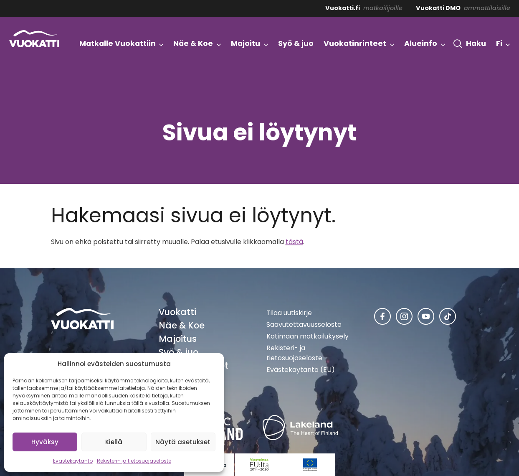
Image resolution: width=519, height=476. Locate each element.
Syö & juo (178, 352)
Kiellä (113, 442)
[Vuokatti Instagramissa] (404, 316)
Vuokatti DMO (438, 8)
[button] (469, 44)
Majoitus (178, 339)
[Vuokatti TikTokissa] (447, 316)
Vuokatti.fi (342, 8)
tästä (294, 242)
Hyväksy (44, 442)
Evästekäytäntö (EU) (300, 369)
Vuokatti (177, 312)
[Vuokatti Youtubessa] (426, 316)
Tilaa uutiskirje (289, 313)
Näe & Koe (182, 325)
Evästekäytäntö (73, 460)
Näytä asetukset (182, 442)
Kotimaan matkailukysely (307, 336)
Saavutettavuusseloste (304, 324)
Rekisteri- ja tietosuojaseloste (134, 460)
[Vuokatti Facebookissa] (382, 316)
